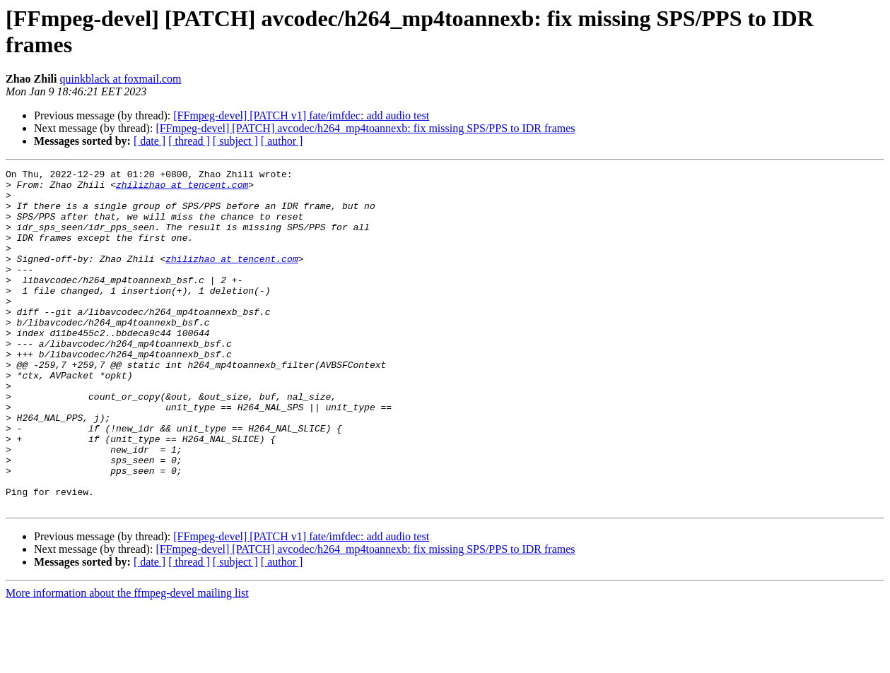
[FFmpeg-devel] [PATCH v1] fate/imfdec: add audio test (301, 115)
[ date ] (149, 141)
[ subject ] (235, 141)
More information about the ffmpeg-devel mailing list (127, 661)
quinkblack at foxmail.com (120, 79)
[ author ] (282, 141)
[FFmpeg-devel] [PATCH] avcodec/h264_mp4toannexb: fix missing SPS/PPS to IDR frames (365, 128)
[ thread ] (189, 141)
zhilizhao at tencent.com (182, 188)
